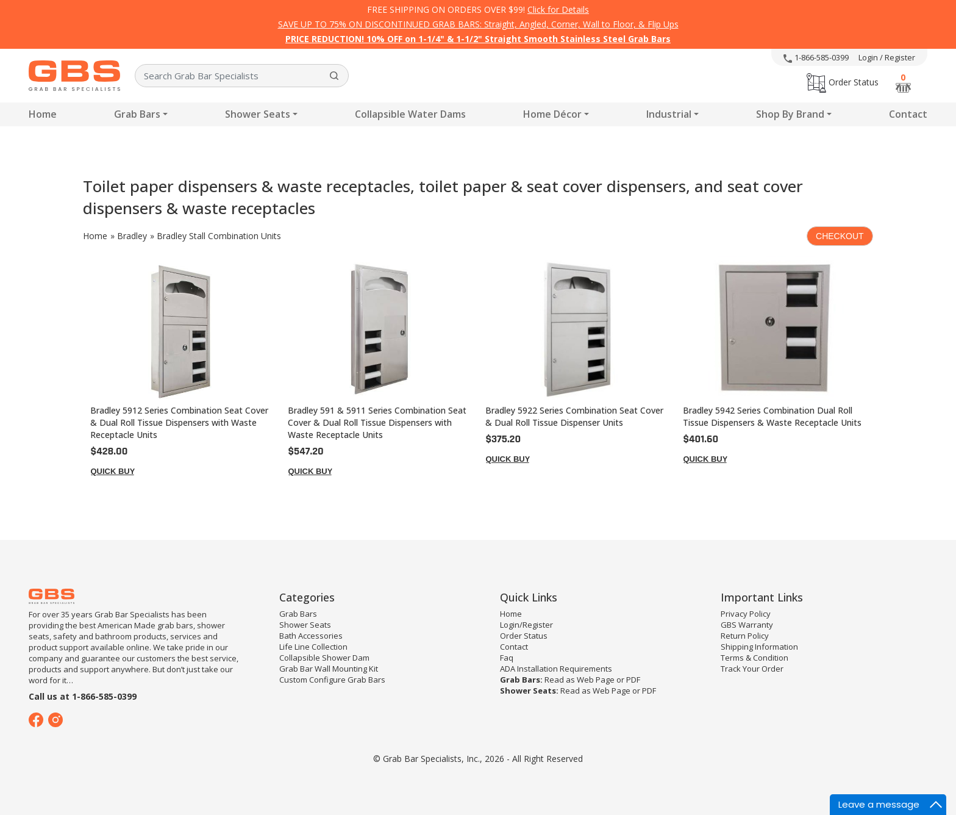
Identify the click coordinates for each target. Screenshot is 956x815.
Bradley (132, 236)
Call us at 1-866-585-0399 (83, 696)
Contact (908, 114)
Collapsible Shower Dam (324, 657)
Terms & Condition (754, 657)
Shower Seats (257, 114)
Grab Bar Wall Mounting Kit (328, 668)
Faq (506, 657)
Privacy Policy (746, 613)
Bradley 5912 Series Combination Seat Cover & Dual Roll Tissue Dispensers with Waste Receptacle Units (179, 422)
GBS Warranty (747, 624)
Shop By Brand (790, 114)
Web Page (596, 679)
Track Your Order (752, 668)
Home (43, 114)
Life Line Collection (313, 646)
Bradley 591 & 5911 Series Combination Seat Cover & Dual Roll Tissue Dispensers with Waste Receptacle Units (377, 422)
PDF (633, 679)
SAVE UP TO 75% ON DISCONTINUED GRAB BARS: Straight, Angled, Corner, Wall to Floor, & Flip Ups (478, 24)
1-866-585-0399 (816, 57)
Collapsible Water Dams (410, 114)
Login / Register (886, 57)
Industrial (668, 114)
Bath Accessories (311, 635)
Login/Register (526, 624)
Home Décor (552, 114)
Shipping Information (759, 646)
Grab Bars (137, 114)
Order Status (843, 82)
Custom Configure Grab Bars (332, 679)
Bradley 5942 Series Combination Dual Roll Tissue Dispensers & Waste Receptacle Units (772, 416)
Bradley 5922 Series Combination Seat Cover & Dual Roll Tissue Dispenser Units (574, 416)
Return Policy (745, 635)
